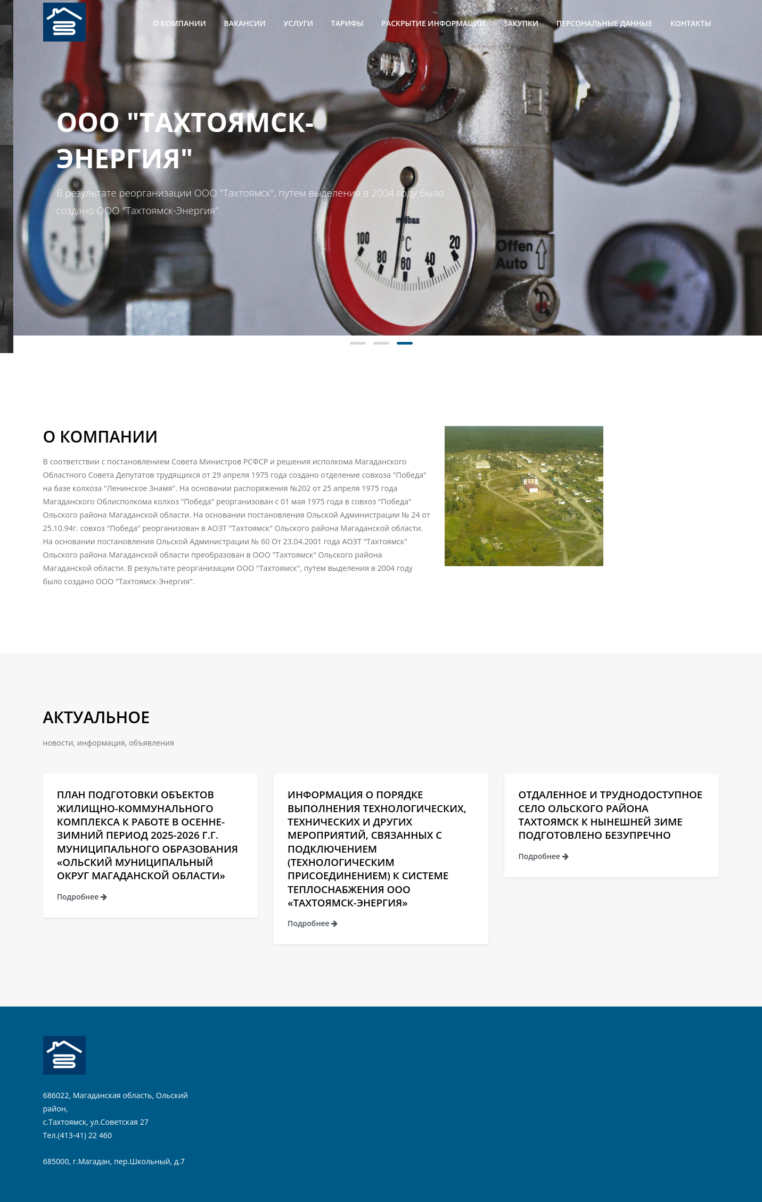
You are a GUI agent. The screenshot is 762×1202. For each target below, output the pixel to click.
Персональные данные (604, 23)
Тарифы (347, 23)
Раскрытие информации (433, 23)
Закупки (520, 23)
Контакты (690, 23)
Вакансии (245, 23)
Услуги (299, 23)
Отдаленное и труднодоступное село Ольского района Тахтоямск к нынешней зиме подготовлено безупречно (610, 814)
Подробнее (82, 897)
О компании (179, 23)
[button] (358, 343)
